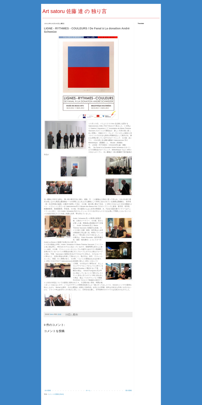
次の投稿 (48, 390)
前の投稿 (128, 390)
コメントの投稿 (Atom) (56, 394)
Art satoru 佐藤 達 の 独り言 (74, 11)
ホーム (88, 390)
